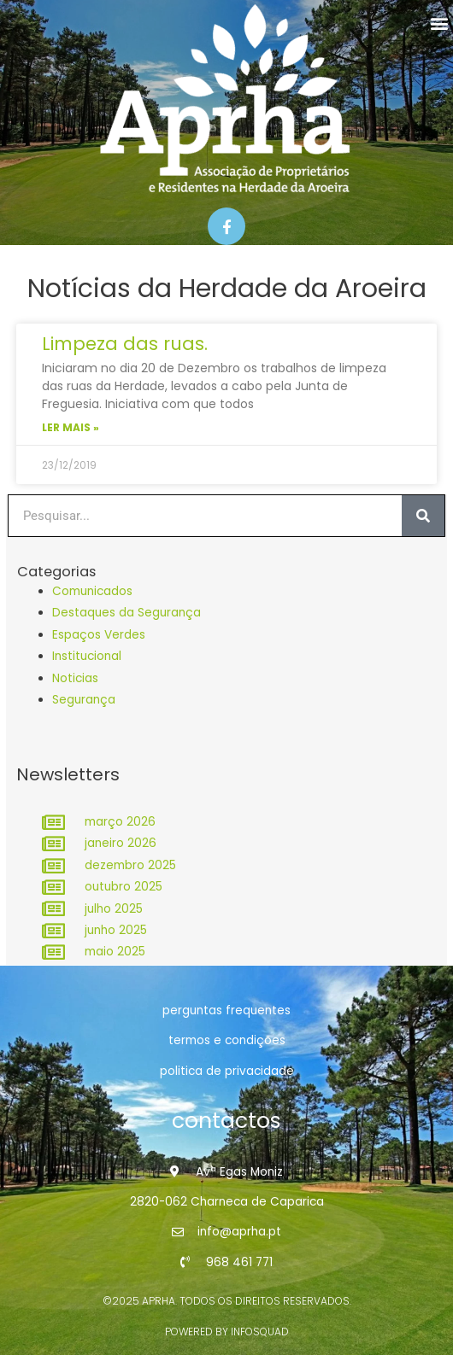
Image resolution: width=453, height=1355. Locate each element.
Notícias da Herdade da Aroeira (227, 289)
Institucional (86, 656)
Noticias (75, 678)
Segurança (83, 700)
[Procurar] (423, 515)
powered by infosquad (227, 1331)
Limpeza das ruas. (125, 343)
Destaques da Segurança (126, 612)
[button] (439, 23)
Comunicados (92, 591)
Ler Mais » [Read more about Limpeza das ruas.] (70, 427)
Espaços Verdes (98, 635)
